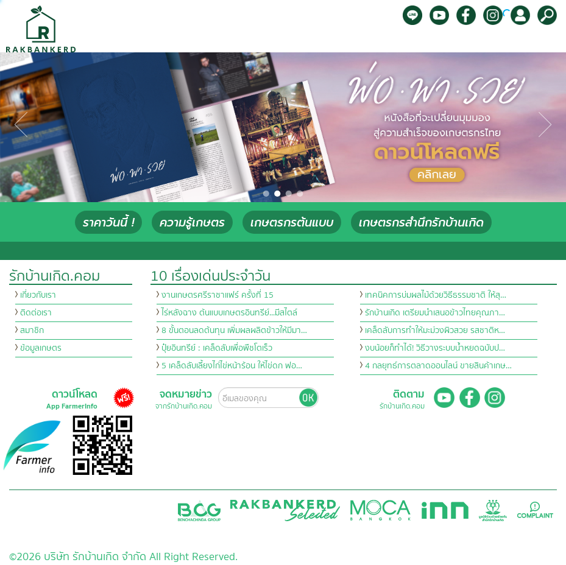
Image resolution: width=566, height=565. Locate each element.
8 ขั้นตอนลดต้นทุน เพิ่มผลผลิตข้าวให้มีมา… (234, 330)
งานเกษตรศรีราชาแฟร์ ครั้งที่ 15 (217, 295)
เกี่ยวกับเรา (38, 295)
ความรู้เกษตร (192, 222)
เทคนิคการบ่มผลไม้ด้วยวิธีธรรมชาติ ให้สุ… (435, 295)
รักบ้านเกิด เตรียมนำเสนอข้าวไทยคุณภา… (435, 313)
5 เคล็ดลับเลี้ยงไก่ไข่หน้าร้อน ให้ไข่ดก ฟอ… (231, 366)
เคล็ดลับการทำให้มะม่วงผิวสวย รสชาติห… (435, 330)
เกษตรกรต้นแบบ (291, 222)
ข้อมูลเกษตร (41, 348)
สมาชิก (32, 330)
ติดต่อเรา (36, 313)
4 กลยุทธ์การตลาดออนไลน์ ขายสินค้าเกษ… (438, 366)
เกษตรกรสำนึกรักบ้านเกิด (421, 222)
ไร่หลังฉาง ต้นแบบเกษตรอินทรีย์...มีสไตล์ (229, 313)
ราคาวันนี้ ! (108, 222)
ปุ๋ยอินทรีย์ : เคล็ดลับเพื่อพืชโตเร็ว (216, 348)
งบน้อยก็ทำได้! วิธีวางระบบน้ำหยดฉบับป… (435, 348)
